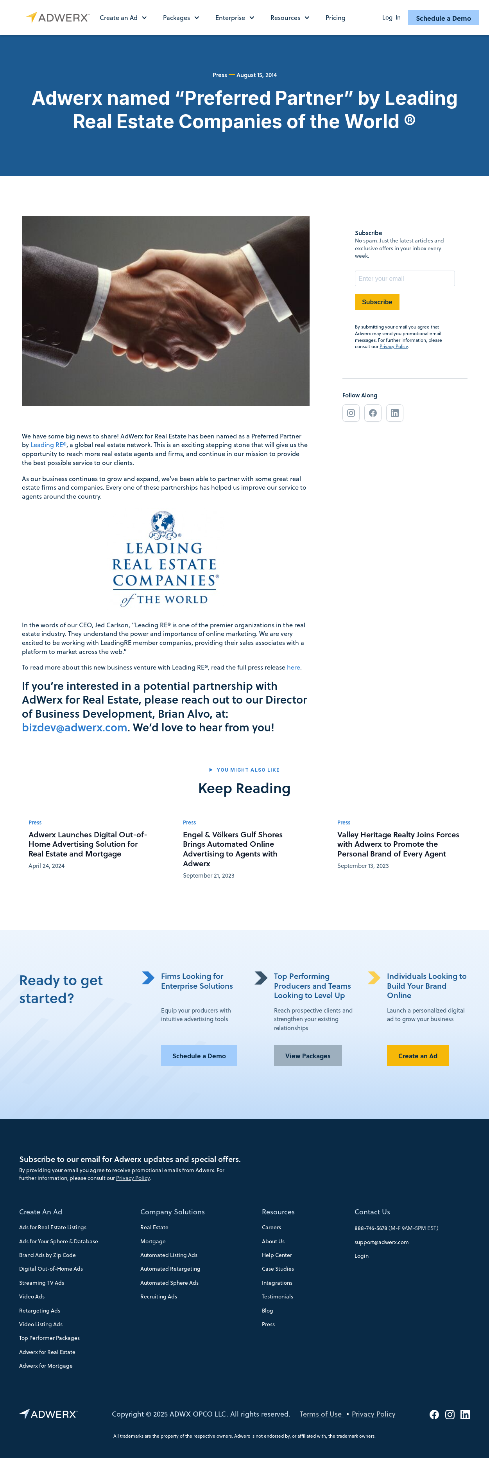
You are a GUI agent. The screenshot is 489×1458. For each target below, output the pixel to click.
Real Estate (154, 1227)
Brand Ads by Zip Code (47, 1255)
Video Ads (32, 1296)
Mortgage (153, 1241)
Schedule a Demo (443, 18)
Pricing (336, 17)
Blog (267, 1310)
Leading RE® (48, 444)
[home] (59, 17)
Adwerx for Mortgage (46, 1366)
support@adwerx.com (382, 1242)
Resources (278, 1212)
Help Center (277, 1255)
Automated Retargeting (170, 1269)
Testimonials (277, 1296)
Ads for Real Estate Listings (52, 1227)
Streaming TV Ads (41, 1283)
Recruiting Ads (158, 1296)
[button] (127, 17)
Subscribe (377, 302)
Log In (391, 17)
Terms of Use (322, 1414)
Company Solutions (172, 1212)
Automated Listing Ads (168, 1255)
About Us (273, 1241)
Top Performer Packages (49, 1338)
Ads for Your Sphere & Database (58, 1241)
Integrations (277, 1283)
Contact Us (372, 1212)
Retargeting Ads (39, 1310)
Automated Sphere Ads (169, 1283)
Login (362, 1256)
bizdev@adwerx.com (74, 727)
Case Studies (278, 1269)
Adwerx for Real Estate (47, 1352)
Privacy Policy (394, 346)
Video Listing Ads (41, 1324)
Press (268, 1324)
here (293, 667)
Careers (271, 1227)
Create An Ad (40, 1212)
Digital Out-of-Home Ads (51, 1269)
